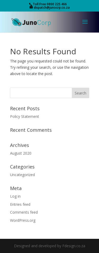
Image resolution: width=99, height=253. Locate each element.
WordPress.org (22, 220)
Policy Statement (24, 116)
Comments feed (24, 212)
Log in (15, 196)
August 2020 (20, 153)
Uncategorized (22, 174)
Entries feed (20, 204)
